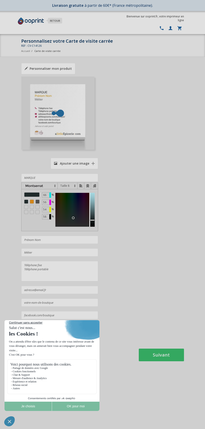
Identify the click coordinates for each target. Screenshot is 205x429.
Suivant (161, 355)
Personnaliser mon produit (48, 68)
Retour (55, 20)
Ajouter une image (71, 163)
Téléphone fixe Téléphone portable (59, 271)
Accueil (25, 51)
